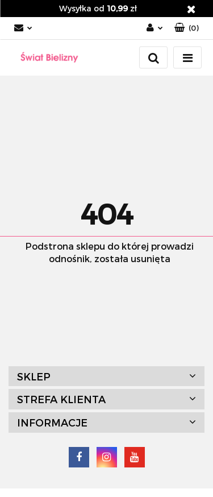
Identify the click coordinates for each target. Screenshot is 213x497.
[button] (186, 28)
